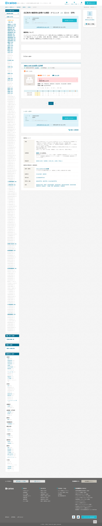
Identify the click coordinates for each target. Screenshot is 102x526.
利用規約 (60, 494)
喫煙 (52, 186)
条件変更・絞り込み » (69, 20)
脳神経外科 (10, 393)
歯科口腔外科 (10, 454)
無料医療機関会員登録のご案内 (82, 490)
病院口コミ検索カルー (10, 7)
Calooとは (67, 4)
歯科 (8, 447)
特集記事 (25, 497)
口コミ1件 (56, 75)
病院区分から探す (44, 499)
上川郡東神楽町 (12, 181)
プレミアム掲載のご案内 (80, 492)
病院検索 (19, 7)
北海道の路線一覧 (10, 339)
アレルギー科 (10, 371)
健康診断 (9, 468)
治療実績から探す (44, 494)
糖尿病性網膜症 (51, 184)
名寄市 (10, 73)
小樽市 (10, 43)
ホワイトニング (11, 457)
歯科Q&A (25, 499)
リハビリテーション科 (12, 400)
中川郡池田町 (11, 304)
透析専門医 (45, 181)
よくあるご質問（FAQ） (63, 492)
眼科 (8, 419)
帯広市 (10, 50)
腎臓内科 (9, 376)
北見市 (10, 52)
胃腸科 (9, 365)
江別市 (10, 66)
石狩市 (10, 93)
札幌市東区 (11, 29)
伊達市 (10, 91)
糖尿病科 (45, 174)
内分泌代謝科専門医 (52, 181)
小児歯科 (9, 452)
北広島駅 (37, 67)
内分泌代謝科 (39, 174)
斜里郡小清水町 (12, 243)
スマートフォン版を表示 (89, 517)
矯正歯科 (9, 449)
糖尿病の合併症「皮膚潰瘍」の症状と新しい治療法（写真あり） (49, 160)
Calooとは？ (26, 490)
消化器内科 (10, 363)
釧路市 (10, 48)
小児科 (9, 435)
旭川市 (10, 45)
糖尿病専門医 (39, 181)
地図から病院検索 (74, 130)
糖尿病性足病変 (39, 184)
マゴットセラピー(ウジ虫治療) (42, 168)
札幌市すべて (12, 24)
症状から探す (44, 492)
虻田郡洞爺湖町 (12, 268)
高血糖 (48, 186)
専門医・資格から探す (45, 495)
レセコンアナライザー (80, 501)
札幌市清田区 (11, 40)
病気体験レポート (27, 495)
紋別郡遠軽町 (11, 250)
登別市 (10, 88)
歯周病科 (9, 450)
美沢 (10, 22)
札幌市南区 (11, 34)
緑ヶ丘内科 (33, 65)
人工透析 (9, 378)
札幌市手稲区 (11, 39)
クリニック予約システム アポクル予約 (83, 497)
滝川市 (10, 80)
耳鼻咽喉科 (10, 423)
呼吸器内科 (10, 360)
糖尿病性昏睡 (73, 184)
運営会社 (7, 517)
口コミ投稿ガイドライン (63, 490)
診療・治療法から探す (45, 501)
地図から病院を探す (11, 348)
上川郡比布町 (11, 184)
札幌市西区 (11, 35)
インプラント (10, 455)
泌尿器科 (9, 412)
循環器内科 (10, 362)
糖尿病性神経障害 (65, 184)
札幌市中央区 (12, 25)
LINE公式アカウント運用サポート (82, 507)
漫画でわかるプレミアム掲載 (81, 494)
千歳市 (10, 78)
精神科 (9, 441)
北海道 (29, 7)
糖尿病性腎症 (58, 184)
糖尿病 (24, 7)
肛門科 (9, 413)
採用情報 (13, 517)
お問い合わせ (20, 517)
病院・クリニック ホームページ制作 (83, 504)
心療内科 (9, 443)
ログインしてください (89, 19)
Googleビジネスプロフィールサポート (83, 506)
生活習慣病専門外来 (40, 177)
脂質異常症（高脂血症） (41, 186)
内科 (8, 358)
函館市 (10, 42)
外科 (8, 385)
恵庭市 (10, 89)
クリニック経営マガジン (80, 502)
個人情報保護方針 (62, 495)
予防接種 (9, 466)
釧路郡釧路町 (11, 314)
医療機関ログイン (89, 481)
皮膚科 (9, 406)
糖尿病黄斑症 (57, 186)
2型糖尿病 (62, 186)
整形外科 (9, 395)
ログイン (81, 4)
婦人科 (9, 429)
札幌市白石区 (11, 30)
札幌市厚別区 (11, 37)
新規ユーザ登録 (74, 4)
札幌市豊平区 (11, 32)
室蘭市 (10, 47)
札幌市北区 (11, 27)
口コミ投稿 (25, 501)
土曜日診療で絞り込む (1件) (43, 27)
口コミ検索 (25, 494)
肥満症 (45, 184)
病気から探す (44, 490)
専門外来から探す (44, 497)
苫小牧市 (11, 60)
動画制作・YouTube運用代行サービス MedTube (86, 509)
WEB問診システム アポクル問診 (82, 499)
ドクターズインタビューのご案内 (82, 495)
